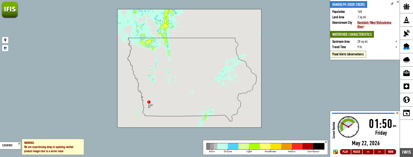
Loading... (365, 134)
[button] (151, 105)
